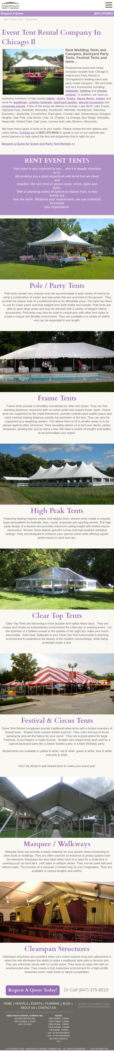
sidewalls (71, 91)
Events (36, 1003)
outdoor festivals (40, 102)
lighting (85, 91)
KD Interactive (100, 1049)
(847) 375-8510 (103, 13)
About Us (28, 1007)
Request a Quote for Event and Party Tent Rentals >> (38, 143)
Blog (66, 1003)
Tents (21, 19)
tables (51, 98)
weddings (20, 102)
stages (100, 98)
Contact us (27, 132)
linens (71, 98)
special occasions (91, 102)
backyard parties (65, 102)
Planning (52, 1003)
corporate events (13, 106)
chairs (60, 98)
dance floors (85, 98)
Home (6, 19)
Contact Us (47, 1007)
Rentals (13, 19)
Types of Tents (31, 19)
